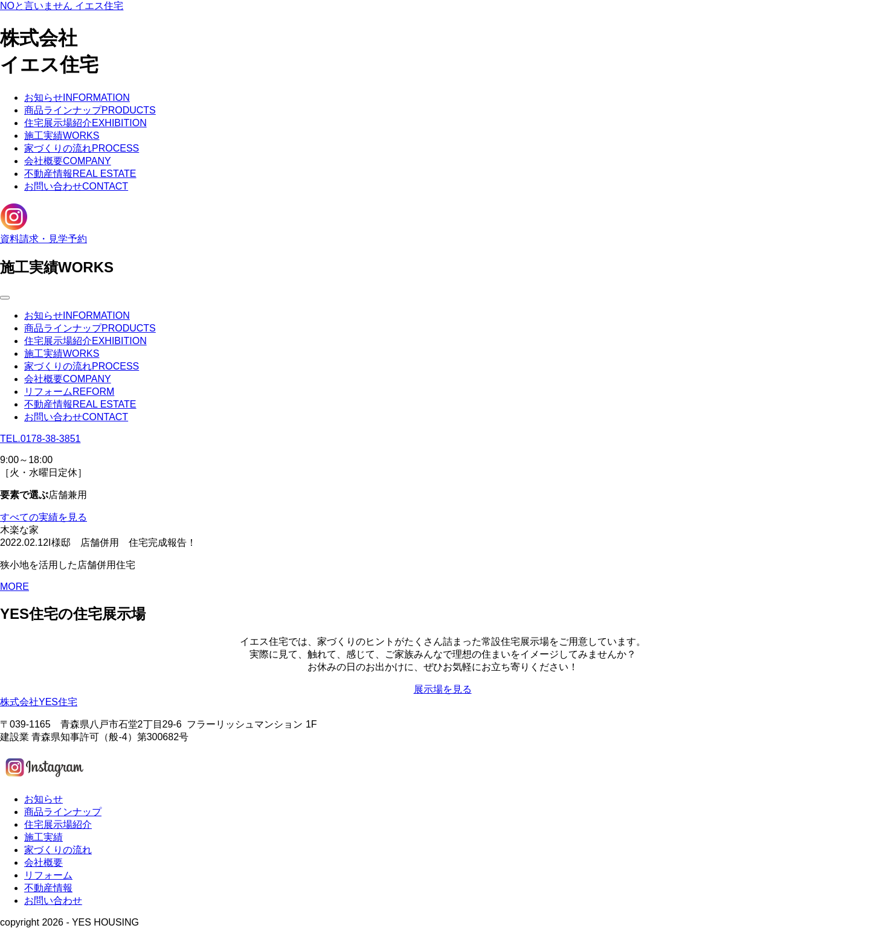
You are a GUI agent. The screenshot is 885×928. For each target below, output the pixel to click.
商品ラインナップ (90, 110)
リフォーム (69, 391)
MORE (14, 586)
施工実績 (61, 135)
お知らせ (77, 97)
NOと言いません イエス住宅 (61, 6)
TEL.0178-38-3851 (40, 439)
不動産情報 (80, 173)
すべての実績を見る (43, 517)
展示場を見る (443, 689)
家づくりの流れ (81, 148)
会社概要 (67, 161)
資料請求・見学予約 (43, 239)
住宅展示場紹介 (85, 123)
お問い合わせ (76, 186)
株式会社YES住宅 (38, 702)
